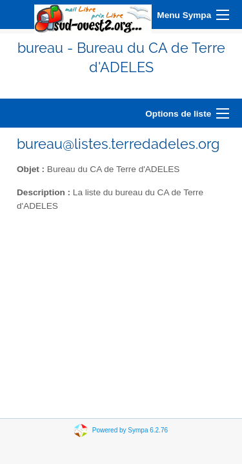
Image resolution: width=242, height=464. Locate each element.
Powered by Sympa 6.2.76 (130, 429)
